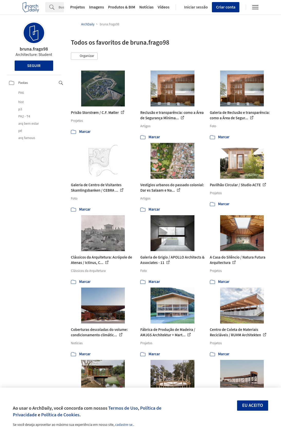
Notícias (146, 7)
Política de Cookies (60, 414)
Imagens (96, 7)
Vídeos (164, 7)
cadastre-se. (124, 424)
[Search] (61, 7)
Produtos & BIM (121, 7)
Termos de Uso (123, 408)
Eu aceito (252, 405)
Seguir (34, 65)
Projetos (77, 7)
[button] (84, 56)
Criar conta (225, 7)
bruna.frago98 (34, 49)
